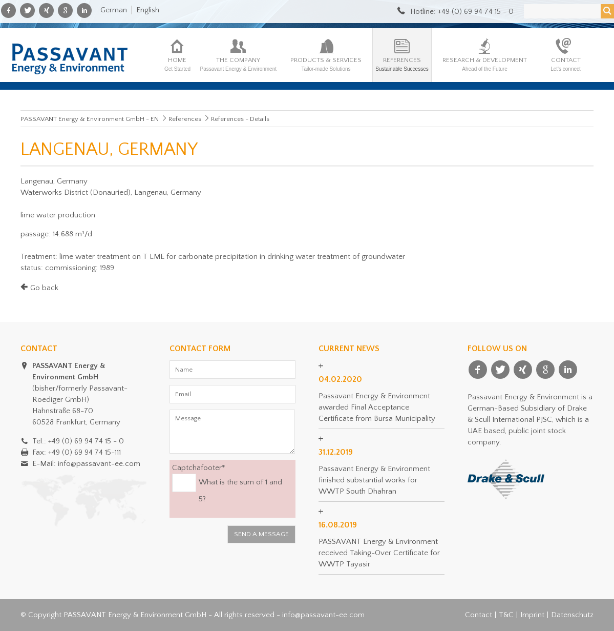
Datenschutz (572, 614)
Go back (44, 287)
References (402, 64)
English (147, 10)
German (113, 10)
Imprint (532, 614)
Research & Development (485, 64)
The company (238, 64)
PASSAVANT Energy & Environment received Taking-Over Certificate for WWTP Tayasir (379, 552)
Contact (565, 64)
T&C (506, 614)
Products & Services (326, 64)
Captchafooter (198, 467)
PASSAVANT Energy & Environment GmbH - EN (89, 119)
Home (177, 64)
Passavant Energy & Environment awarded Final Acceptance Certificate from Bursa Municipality (377, 407)
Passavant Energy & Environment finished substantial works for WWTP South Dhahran (374, 480)
